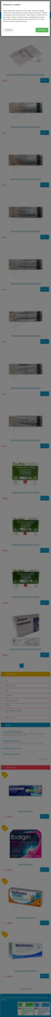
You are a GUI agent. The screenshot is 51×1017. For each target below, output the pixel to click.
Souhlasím (41, 30)
